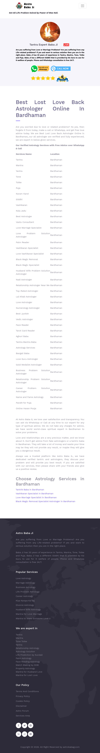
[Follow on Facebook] (18, 725)
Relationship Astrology (27, 648)
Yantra (19, 644)
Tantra (19, 634)
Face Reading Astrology (28, 661)
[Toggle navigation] (82, 6)
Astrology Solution (25, 651)
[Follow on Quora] (18, 734)
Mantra (19, 638)
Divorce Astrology (25, 605)
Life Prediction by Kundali (29, 655)
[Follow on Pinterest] (30, 725)
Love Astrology (23, 578)
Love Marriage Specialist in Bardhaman (36, 497)
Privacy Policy (23, 696)
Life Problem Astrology (28, 591)
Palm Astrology (24, 658)
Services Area (23, 715)
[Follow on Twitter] (24, 725)
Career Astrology (24, 596)
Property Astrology (25, 668)
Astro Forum (22, 711)
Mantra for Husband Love (29, 671)
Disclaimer (21, 706)
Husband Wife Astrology (28, 609)
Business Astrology (26, 587)
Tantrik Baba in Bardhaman (30, 489)
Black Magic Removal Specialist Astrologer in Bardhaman (45, 501)
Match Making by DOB (27, 665)
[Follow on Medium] (30, 734)
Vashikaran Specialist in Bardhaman (34, 493)
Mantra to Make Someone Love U (33, 618)
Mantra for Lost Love (27, 675)
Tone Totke (21, 641)
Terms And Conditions (27, 691)
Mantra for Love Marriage (29, 614)
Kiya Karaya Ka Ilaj (25, 600)
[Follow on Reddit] (24, 734)
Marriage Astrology (25, 582)
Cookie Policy (23, 701)
